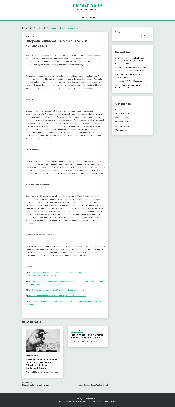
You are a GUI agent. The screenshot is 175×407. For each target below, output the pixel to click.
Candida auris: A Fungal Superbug (128, 81)
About (82, 17)
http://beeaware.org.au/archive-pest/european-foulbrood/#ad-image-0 (56, 290)
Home (92, 17)
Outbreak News (32, 37)
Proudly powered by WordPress (72, 401)
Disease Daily (87, 6)
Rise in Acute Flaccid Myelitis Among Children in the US (87, 336)
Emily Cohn (44, 46)
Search (118, 32)
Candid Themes (109, 401)
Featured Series (121, 117)
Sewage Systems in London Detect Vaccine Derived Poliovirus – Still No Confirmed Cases (41, 364)
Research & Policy (122, 126)
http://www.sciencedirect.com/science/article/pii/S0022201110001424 (57, 296)
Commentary (120, 109)
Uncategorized (121, 130)
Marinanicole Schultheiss (49, 372)
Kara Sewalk (93, 342)
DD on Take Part (122, 113)
